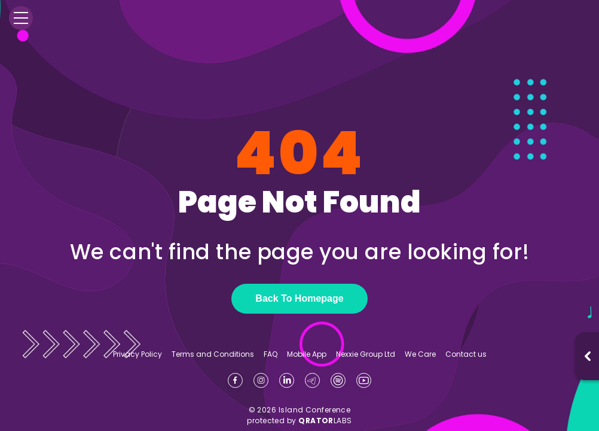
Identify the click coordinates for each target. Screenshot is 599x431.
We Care (420, 354)
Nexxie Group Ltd (365, 354)
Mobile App (306, 354)
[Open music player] (587, 356)
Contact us (466, 354)
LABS (325, 420)
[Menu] (21, 18)
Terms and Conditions (213, 354)
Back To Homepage (299, 298)
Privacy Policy (137, 354)
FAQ (270, 354)
